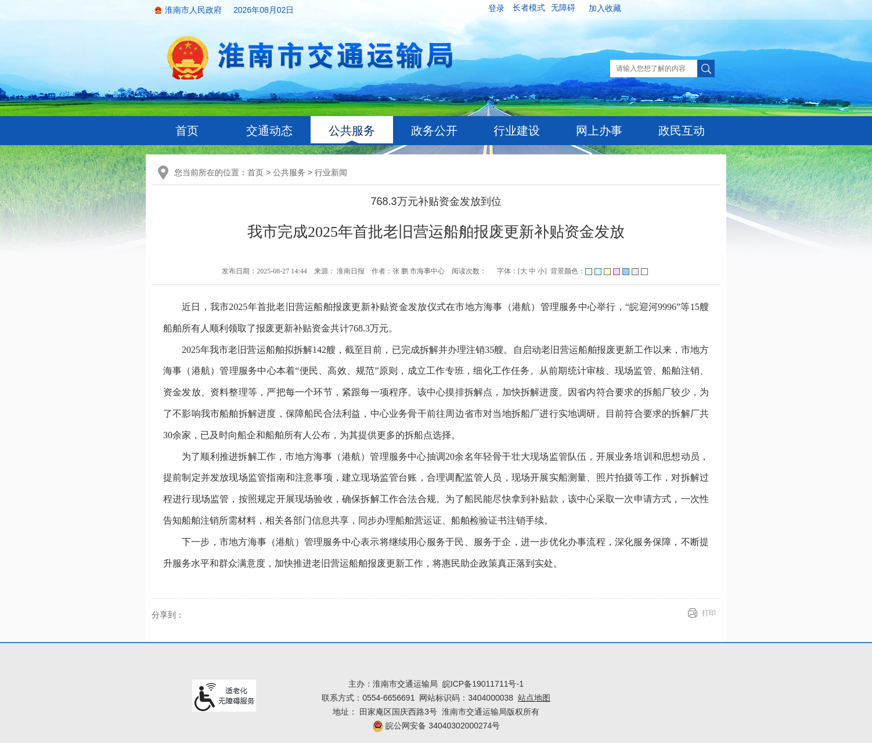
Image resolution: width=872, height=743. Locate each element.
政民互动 (681, 130)
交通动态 (269, 130)
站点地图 (534, 697)
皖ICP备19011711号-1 (483, 683)
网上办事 (599, 130)
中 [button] (532, 271)
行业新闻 (331, 172)
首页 (187, 130)
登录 (496, 8)
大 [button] (523, 271)
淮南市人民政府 (193, 10)
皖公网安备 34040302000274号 (436, 725)
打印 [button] (709, 613)
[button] (529, 8)
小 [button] (541, 271)
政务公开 (434, 130)
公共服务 (352, 130)
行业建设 (516, 130)
